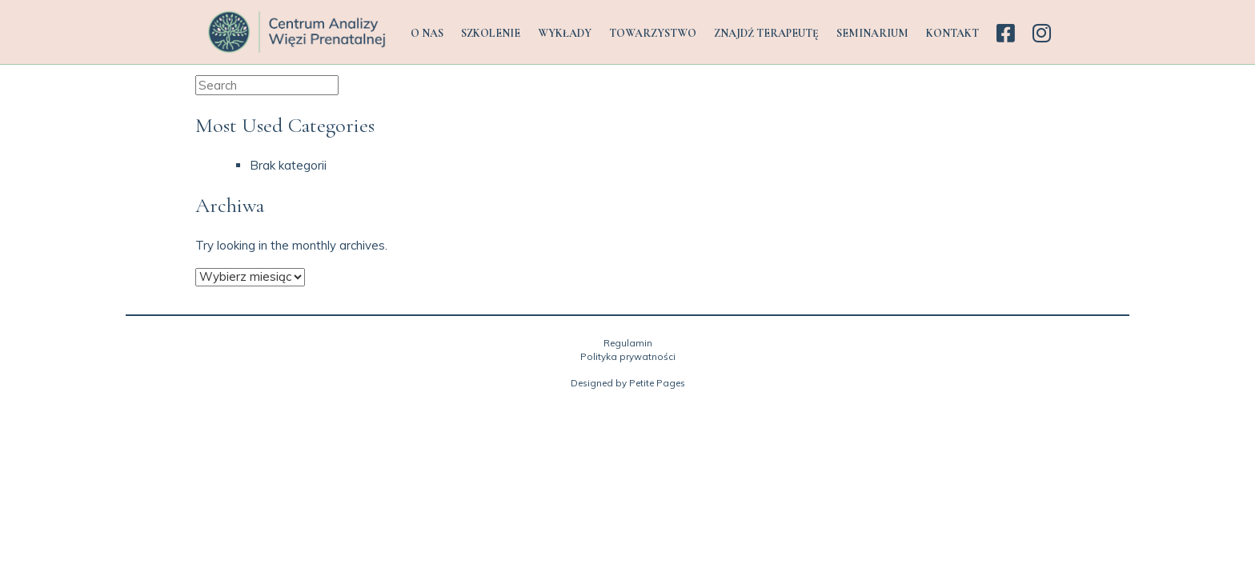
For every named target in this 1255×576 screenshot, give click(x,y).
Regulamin (627, 343)
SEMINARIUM (872, 33)
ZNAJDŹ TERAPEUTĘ (766, 33)
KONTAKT (952, 33)
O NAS (427, 33)
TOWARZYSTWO (652, 33)
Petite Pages (657, 383)
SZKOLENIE (490, 33)
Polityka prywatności (628, 356)
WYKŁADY (564, 33)
